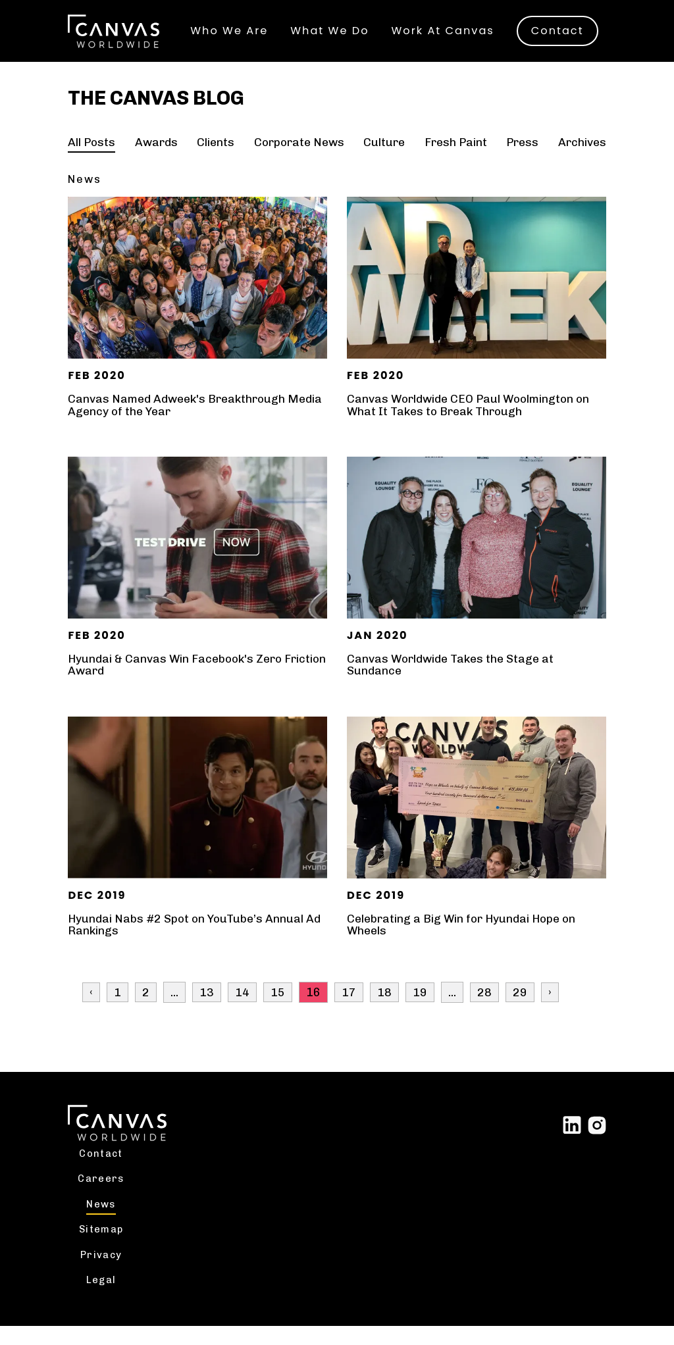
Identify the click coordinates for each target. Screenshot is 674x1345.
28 (484, 1009)
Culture (384, 160)
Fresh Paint (455, 160)
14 (242, 1009)
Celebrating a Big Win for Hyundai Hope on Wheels (465, 942)
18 (384, 1009)
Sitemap (103, 1248)
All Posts (92, 160)
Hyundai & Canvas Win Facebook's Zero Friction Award (178, 682)
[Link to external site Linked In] (572, 1141)
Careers (103, 1196)
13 (206, 1009)
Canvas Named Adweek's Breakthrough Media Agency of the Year (179, 423)
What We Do (332, 18)
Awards (156, 160)
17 (349, 1009)
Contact (233, 44)
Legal (103, 1299)
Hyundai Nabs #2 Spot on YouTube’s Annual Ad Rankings (196, 942)
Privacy (103, 1273)
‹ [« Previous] (91, 1009)
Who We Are (232, 18)
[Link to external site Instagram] (597, 1141)
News (103, 1222)
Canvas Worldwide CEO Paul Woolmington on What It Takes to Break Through (472, 423)
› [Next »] (550, 1009)
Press (521, 160)
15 (278, 1009)
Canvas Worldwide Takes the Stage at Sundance (453, 682)
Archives (581, 160)
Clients (215, 160)
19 (420, 1009)
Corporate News (299, 160)
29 (520, 1009)
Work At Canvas (445, 18)
